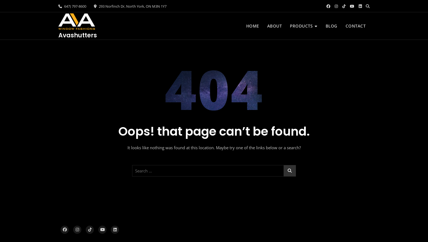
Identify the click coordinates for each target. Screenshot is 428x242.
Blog (331, 26)
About (274, 26)
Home (252, 26)
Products (301, 26)
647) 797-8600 (72, 6)
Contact (356, 26)
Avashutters (77, 35)
